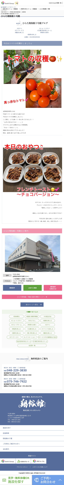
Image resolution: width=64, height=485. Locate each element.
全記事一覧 (32, 345)
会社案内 (6, 449)
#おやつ (19, 28)
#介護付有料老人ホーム (44, 30)
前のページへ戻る (32, 304)
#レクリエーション (29, 337)
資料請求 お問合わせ (53, 288)
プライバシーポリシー (22, 467)
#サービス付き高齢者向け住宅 (47, 337)
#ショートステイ (44, 28)
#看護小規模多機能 (32, 316)
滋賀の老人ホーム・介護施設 (10, 9)
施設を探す (7, 428)
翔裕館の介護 (7, 438)
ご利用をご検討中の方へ (11, 444)
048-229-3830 (15, 370)
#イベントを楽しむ (47, 329)
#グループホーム (16, 325)
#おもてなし (32, 320)
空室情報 (6, 433)
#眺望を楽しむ (16, 329)
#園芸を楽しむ (19, 32)
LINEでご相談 (32, 288)
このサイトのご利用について (39, 467)
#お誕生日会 (47, 316)
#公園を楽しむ (32, 329)
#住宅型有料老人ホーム (24, 341)
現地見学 (12, 288)
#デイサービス (19, 30)
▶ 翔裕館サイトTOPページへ (8, 7)
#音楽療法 (16, 316)
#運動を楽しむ (47, 320)
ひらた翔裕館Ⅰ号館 (44, 9)
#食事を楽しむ (32, 34)
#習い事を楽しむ (32, 333)
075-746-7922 (15, 381)
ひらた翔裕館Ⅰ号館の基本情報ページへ (32, 297)
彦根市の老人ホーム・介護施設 (29, 9)
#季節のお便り (44, 32)
